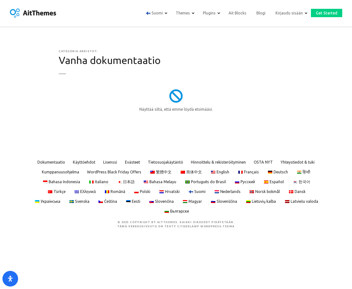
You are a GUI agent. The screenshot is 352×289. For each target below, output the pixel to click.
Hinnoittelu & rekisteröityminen (218, 162)
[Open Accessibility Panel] (10, 279)
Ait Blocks (237, 13)
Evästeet (132, 162)
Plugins (209, 13)
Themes (183, 13)
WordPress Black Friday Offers (114, 172)
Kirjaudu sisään (289, 13)
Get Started (326, 13)
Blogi (260, 13)
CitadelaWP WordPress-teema (206, 226)
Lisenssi (110, 162)
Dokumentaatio (51, 162)
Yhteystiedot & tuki (298, 162)
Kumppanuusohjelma (60, 172)
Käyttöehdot (84, 162)
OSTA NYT (263, 162)
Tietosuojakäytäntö (165, 162)
